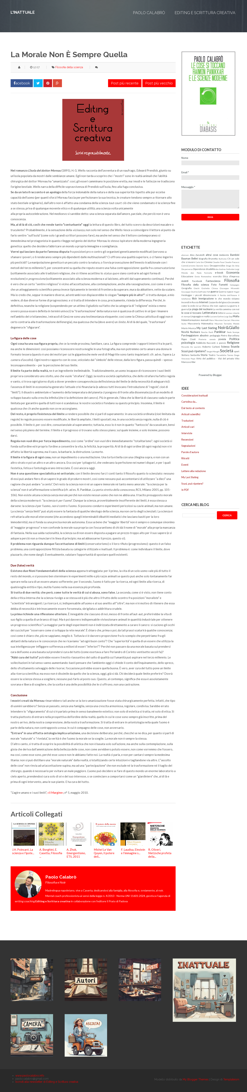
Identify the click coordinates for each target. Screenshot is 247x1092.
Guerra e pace (225, 291)
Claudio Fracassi (232, 262)
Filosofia (231, 280)
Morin (184, 328)
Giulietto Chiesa (209, 288)
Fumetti (223, 284)
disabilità (210, 269)
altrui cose (212, 254)
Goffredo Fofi (204, 292)
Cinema (208, 262)
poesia (222, 339)
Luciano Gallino (217, 316)
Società (226, 350)
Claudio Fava (218, 262)
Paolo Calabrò (149, 12)
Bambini (234, 254)
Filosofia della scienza (69, 67)
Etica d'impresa (231, 276)
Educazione (187, 276)
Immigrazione (206, 298)
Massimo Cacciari (223, 320)
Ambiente (224, 254)
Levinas (229, 313)
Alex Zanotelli (197, 254)
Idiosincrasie (209, 295)
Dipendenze (199, 269)
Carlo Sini (199, 262)
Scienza (225, 346)
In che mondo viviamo (227, 298)
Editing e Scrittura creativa (205, 12)
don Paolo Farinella (201, 273)
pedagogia (215, 335)
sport (236, 351)
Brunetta (213, 258)
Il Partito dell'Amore (227, 295)
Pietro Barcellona (230, 335)
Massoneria (194, 323)
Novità (185, 331)
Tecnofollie (221, 355)
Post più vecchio (159, 83)
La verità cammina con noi (226, 309)
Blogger (217, 375)
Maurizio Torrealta (223, 323)
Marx (211, 320)
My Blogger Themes (196, 1079)
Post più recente (125, 83)
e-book (219, 272)
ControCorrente (188, 265)
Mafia (236, 316)
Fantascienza (213, 280)
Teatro (212, 355)
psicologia (188, 342)
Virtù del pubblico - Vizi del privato (215, 358)
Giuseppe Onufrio (189, 292)
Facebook (197, 281)
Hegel (236, 292)
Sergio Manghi (213, 351)
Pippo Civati (188, 339)
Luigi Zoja (228, 316)
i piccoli (198, 295)
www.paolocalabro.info (29, 1075)
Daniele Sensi (202, 265)
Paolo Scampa (233, 332)
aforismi (185, 255)
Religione (233, 342)
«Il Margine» (55, 792)
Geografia (186, 288)
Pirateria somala (207, 339)
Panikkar (220, 331)
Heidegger (186, 295)
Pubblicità (201, 342)
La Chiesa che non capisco (213, 305)
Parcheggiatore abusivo (195, 335)
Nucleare (195, 331)
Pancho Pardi (207, 332)
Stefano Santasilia (190, 355)
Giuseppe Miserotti (229, 288)
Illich (194, 298)
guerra (214, 291)
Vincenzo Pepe (188, 358)
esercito (217, 276)
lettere (221, 312)
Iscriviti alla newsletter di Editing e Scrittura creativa (46, 1081)
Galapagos (234, 285)
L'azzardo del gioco (218, 302)
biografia (203, 258)
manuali (205, 320)
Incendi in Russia (190, 302)
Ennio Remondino (203, 276)
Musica (192, 328)
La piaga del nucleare (200, 309)
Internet (203, 302)
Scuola (235, 346)
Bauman (185, 258)
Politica (234, 339)
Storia (204, 354)
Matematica (207, 323)
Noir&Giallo (228, 327)
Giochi (197, 288)
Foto (214, 284)
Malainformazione (190, 320)
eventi (184, 280)
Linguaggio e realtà (200, 316)
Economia (232, 272)
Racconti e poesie (216, 342)
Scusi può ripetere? (193, 351)
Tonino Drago (233, 355)
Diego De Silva (232, 265)
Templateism (231, 1079)
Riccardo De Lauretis (191, 347)
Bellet (194, 258)
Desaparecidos (217, 265)
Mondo (236, 323)
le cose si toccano (191, 312)
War (193, 362)
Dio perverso (187, 269)
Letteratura (209, 312)
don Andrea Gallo (223, 269)
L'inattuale (23, 12)
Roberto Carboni (211, 346)
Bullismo (223, 259)
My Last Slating (206, 328)
